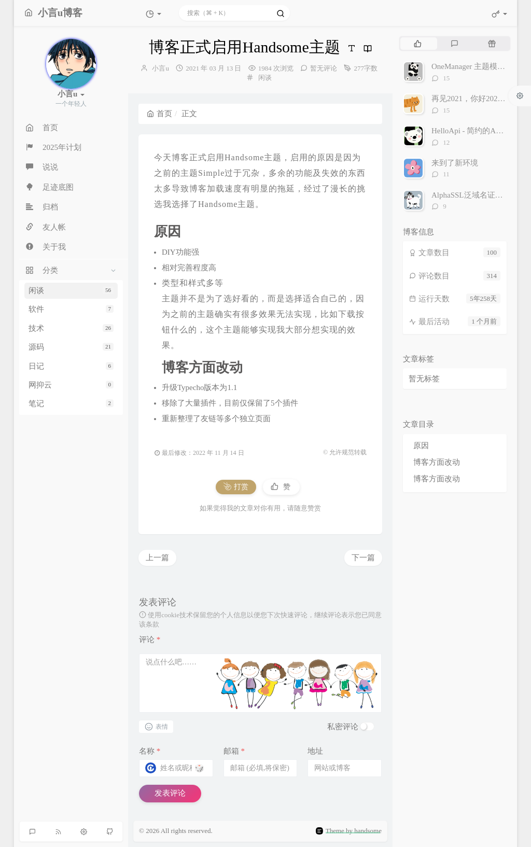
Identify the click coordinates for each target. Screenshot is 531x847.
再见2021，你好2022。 (470, 98)
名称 (149, 751)
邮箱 (234, 751)
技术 (71, 328)
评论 (149, 639)
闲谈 (71, 290)
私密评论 (342, 727)
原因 (421, 445)
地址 (315, 751)
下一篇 (363, 557)
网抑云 (71, 385)
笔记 (71, 403)
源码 (71, 347)
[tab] (417, 43)
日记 (71, 366)
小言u (160, 68)
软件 (71, 309)
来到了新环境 (454, 163)
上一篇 (157, 557)
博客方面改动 (436, 462)
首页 (159, 113)
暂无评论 (323, 68)
